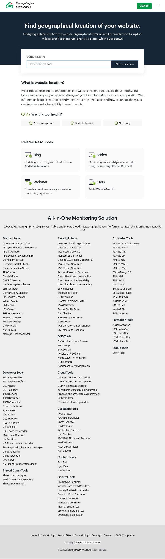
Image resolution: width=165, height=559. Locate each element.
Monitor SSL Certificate (70, 256)
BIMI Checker (10, 326)
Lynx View (63, 466)
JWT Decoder (65, 451)
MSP (82, 230)
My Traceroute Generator (71, 330)
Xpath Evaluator (66, 422)
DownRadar (119, 353)
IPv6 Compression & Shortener (74, 326)
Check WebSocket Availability (73, 280)
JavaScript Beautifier (13, 381)
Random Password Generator (73, 272)
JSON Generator (11, 402)
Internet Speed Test (68, 506)
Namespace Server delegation (74, 366)
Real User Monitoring (137, 226)
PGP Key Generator (13, 313)
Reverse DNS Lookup (69, 353)
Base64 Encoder (11, 451)
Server (45, 226)
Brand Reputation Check (16, 268)
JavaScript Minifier (12, 377)
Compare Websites (13, 260)
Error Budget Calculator (70, 515)
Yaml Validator (65, 442)
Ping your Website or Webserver (20, 247)
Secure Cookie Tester (69, 309)
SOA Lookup (64, 349)
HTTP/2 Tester (65, 297)
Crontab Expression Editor (71, 301)
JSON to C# (119, 256)
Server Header (65, 288)
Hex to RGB (119, 309)
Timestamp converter (69, 502)
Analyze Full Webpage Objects (74, 243)
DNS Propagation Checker (17, 284)
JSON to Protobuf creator (126, 243)
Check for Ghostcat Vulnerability (75, 284)
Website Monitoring (15, 226)
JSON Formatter (121, 325)
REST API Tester (11, 423)
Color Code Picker (12, 406)
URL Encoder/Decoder (15, 431)
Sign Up (144, 5)
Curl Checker (65, 313)
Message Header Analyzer (16, 334)
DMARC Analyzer (12, 280)
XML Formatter (120, 329)
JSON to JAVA (120, 247)
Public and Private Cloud (65, 226)
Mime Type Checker (13, 435)
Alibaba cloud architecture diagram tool (78, 394)
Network (87, 226)
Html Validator (65, 426)
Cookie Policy (81, 535)
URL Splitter (9, 414)
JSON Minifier (10, 394)
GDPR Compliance (125, 535)
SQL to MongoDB (122, 272)
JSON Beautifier (11, 398)
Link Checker (65, 434)
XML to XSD (119, 260)
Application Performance (108, 226)
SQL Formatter (120, 333)
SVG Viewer (9, 460)
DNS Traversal (65, 362)
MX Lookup (64, 345)
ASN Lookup (9, 330)
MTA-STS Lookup (12, 321)
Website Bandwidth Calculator (74, 486)
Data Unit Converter (68, 498)
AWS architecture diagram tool (74, 377)
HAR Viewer (9, 410)
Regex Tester (65, 414)
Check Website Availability (17, 243)
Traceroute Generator (69, 251)
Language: (70, 543)
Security (96, 535)
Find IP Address (11, 251)
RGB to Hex (119, 305)
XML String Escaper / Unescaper (20, 464)
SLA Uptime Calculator (69, 482)
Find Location (125, 64)
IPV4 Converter (66, 305)
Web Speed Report (68, 293)
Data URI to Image (122, 293)
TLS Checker (9, 272)
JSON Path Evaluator (68, 418)
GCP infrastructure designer (72, 386)
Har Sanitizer (9, 439)
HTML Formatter (121, 337)
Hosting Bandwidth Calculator (73, 490)
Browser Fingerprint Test (71, 510)
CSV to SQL (119, 284)
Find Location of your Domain (18, 256)
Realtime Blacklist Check (15, 264)
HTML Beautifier (121, 341)
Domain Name (36, 56)
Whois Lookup (10, 301)
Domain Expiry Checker (15, 293)
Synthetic (34, 226)
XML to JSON (119, 268)
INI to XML (118, 276)
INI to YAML (119, 280)
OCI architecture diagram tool (73, 402)
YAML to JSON (120, 297)
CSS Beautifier (10, 390)
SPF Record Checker (14, 297)
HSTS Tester (64, 321)
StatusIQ (156, 226)
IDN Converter (120, 313)
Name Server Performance (72, 358)
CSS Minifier (9, 386)
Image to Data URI (122, 288)
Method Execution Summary (18, 479)
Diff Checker (9, 427)
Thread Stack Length (14, 484)
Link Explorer (64, 470)
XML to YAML (120, 264)
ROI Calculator (65, 398)
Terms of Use (64, 535)
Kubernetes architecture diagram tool (77, 390)
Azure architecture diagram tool (74, 381)
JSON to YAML (120, 301)
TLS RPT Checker (12, 317)
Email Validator (10, 288)
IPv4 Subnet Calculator (70, 264)
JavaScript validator (68, 446)
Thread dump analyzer (14, 475)
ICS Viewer (8, 309)
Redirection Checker (69, 430)
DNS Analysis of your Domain (72, 341)
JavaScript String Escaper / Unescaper (23, 447)
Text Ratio (63, 462)
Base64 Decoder (12, 455)
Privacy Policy (47, 535)
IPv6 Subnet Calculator (70, 268)
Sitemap (108, 535)
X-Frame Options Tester (70, 317)
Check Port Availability (69, 247)
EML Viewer (9, 305)
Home (34, 535)
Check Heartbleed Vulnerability (74, 276)
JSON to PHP (119, 251)
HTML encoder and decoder (18, 443)
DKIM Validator (10, 276)
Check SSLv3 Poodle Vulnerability (75, 260)
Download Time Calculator (71, 494)
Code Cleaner (10, 419)
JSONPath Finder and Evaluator (74, 438)
